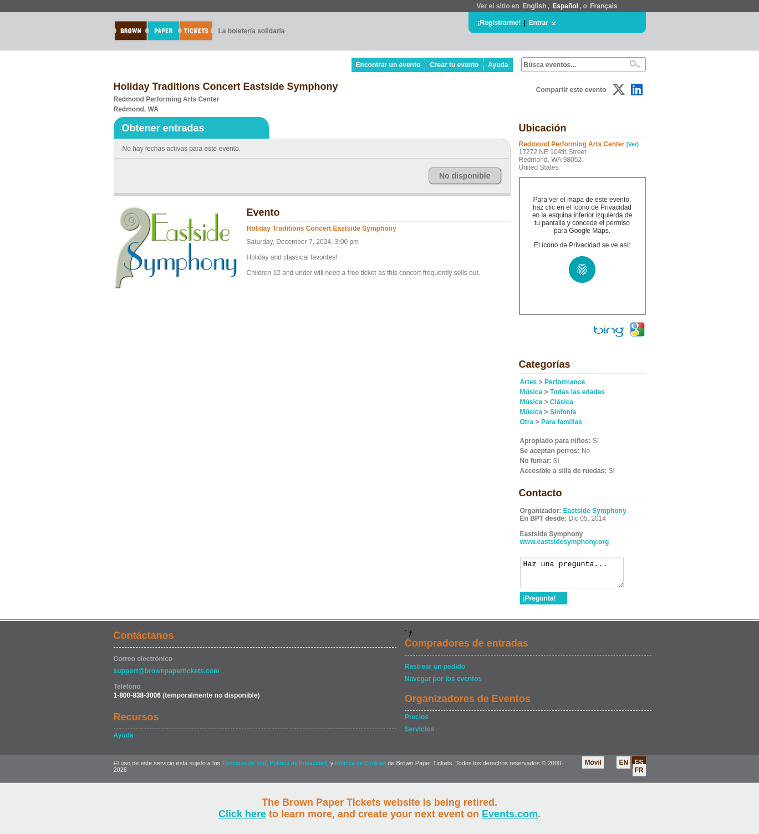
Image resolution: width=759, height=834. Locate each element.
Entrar (538, 23)
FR (639, 775)
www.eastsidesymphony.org (564, 542)
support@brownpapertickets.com (167, 676)
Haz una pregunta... (577, 575)
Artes (528, 382)
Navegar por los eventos (443, 684)
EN (623, 767)
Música (531, 392)
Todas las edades (577, 392)
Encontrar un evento (388, 65)
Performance (564, 382)
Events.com (510, 814)
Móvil (593, 767)
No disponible (465, 175)
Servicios (419, 734)
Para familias (561, 422)
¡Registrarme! (499, 23)
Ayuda (498, 65)
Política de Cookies (360, 768)
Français (603, 6)
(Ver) (632, 144)
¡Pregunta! (539, 603)
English (534, 6)
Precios (417, 722)
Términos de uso (244, 768)
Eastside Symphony (594, 511)
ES (638, 767)
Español (565, 6)
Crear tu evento (454, 65)
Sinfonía (563, 412)
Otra (527, 422)
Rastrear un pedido (435, 671)
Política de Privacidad (298, 768)
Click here (242, 814)
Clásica (561, 402)
